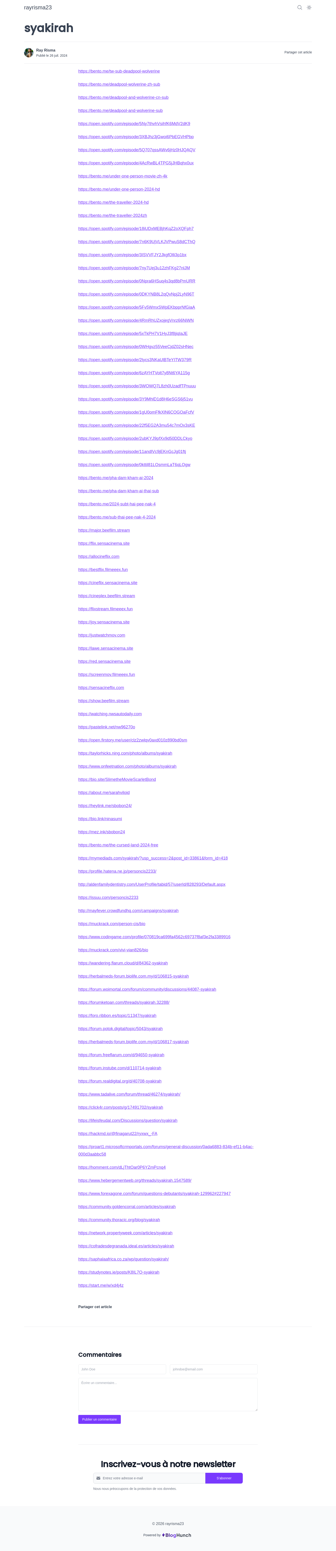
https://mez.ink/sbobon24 (101, 832)
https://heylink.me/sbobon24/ (105, 805)
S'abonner (224, 1478)
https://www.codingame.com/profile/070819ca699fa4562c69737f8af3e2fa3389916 (154, 937)
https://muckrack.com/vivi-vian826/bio (113, 950)
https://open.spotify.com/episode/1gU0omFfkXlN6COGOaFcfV (136, 412)
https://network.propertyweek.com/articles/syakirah (125, 1233)
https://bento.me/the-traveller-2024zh (112, 215)
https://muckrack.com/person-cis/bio (111, 923)
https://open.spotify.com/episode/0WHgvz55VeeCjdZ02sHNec (135, 346)
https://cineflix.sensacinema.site (107, 582)
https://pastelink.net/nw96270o (106, 727)
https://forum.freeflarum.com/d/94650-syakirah (121, 1055)
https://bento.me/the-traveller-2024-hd (113, 202)
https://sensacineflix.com (101, 687)
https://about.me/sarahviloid (104, 792)
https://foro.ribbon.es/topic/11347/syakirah (117, 1015)
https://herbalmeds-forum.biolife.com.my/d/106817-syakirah (133, 1041)
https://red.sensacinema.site (104, 661)
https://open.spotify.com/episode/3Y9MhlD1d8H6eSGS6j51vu (135, 399)
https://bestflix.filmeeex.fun (103, 569)
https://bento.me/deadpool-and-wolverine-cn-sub (123, 97)
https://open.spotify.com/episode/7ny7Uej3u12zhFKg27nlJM (134, 268)
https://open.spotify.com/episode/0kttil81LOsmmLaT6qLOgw (134, 464)
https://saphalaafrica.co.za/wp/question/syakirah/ (123, 1259)
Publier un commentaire (99, 1419)
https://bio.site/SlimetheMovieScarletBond (117, 779)
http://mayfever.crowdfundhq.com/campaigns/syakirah (128, 910)
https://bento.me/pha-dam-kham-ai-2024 (115, 477)
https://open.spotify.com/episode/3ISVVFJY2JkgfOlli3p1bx (132, 254)
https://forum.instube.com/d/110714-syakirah (119, 1068)
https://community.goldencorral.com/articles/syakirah (127, 1206)
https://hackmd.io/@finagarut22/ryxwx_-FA (117, 1133)
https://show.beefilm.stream (103, 700)
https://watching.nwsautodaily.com (110, 714)
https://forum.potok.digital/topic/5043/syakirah (120, 1028)
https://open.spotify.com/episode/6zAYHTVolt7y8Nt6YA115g (134, 373)
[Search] (300, 7)
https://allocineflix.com (98, 556)
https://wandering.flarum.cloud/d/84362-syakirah (123, 963)
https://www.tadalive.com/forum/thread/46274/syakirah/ (129, 1094)
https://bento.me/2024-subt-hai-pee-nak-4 (117, 504)
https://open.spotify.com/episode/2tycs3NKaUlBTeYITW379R (135, 359)
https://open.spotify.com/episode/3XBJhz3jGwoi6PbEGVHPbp (136, 136)
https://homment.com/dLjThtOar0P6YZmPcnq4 (122, 1167)
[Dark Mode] (309, 7)
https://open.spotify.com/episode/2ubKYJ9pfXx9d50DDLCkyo (135, 438)
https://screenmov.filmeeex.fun (106, 674)
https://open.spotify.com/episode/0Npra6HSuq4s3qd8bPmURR (136, 281)
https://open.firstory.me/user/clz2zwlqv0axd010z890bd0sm (132, 740)
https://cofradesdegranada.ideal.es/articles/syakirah (126, 1246)
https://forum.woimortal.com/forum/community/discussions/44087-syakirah (147, 989)
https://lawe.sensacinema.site (105, 648)
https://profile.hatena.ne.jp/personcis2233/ (117, 871)
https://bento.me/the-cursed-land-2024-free (118, 845)
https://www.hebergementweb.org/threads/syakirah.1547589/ (134, 1180)
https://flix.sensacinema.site (104, 543)
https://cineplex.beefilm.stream (106, 596)
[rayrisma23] (38, 7)
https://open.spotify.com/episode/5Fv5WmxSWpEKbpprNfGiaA (136, 307)
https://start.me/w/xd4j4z (101, 1285)
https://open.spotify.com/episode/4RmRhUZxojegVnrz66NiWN (136, 320)
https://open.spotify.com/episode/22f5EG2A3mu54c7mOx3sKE (136, 425)
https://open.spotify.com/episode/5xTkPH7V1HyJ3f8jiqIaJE (133, 333)
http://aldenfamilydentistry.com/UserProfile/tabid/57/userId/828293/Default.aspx (151, 884)
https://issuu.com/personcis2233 (108, 897)
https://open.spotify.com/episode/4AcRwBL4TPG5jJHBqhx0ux (136, 163)
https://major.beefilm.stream (104, 530)
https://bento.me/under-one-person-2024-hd (119, 189)
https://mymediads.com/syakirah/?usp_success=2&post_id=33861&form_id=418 (153, 858)
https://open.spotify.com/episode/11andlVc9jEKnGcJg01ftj (132, 451)
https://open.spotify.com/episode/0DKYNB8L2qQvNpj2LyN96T (136, 294)
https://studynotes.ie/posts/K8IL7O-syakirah (118, 1272)
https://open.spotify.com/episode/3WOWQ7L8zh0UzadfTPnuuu (137, 386)
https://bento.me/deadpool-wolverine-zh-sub (119, 84)
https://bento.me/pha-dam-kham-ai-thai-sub (118, 491)
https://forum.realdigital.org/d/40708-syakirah (119, 1081)
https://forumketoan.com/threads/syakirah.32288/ (123, 1002)
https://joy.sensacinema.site (104, 622)
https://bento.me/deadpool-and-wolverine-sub (120, 110)
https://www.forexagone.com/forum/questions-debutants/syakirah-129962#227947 (154, 1193)
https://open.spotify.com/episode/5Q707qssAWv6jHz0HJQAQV (136, 150)
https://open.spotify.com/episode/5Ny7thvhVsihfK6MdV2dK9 (134, 123)
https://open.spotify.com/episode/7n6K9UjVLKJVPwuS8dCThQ (136, 241)
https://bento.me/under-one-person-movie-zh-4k (122, 176)
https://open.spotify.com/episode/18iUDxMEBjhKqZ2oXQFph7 (136, 228)
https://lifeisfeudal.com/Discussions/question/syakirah (127, 1120)
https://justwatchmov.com (101, 635)
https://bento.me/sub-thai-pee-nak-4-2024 (117, 517)
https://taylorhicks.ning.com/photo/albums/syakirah (125, 753)
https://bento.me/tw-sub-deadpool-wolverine (119, 71)
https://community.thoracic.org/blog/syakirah (119, 1219)
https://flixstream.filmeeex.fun (105, 609)
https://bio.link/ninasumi (100, 818)
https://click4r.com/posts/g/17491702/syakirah (120, 1107)
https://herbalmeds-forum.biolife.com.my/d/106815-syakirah (133, 976)
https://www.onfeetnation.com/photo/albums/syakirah (127, 766)
